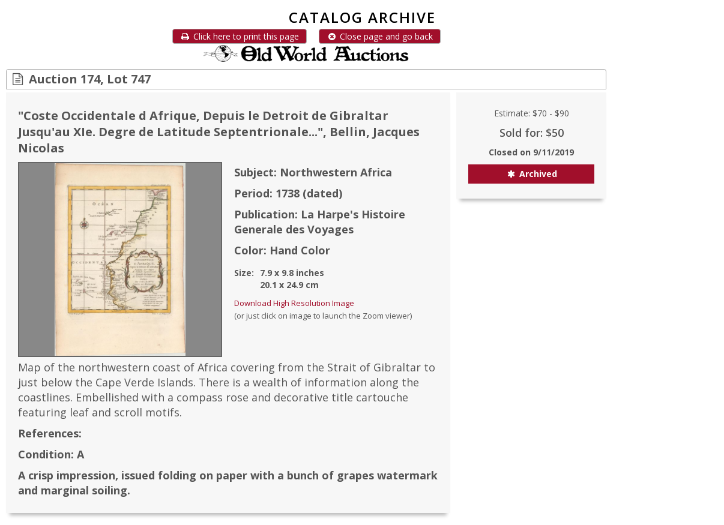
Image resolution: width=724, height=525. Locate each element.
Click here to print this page (239, 36)
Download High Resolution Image (294, 303)
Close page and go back (380, 36)
